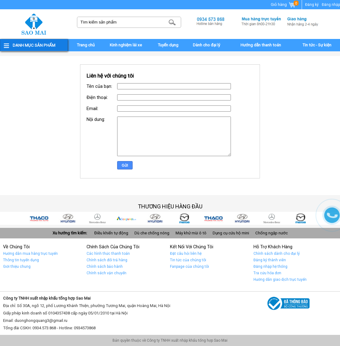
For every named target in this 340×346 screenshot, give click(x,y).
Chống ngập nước (271, 233)
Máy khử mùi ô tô (191, 233)
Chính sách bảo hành (105, 266)
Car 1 (272, 218)
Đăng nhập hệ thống (270, 266)
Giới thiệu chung (17, 266)
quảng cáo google (127, 218)
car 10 (301, 218)
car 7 (98, 218)
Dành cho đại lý (206, 45)
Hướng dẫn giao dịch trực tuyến (280, 279)
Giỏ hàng (283, 5)
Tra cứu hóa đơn (267, 273)
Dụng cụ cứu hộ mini (231, 233)
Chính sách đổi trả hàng (107, 260)
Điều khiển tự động (111, 233)
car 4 (185, 218)
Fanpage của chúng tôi (189, 266)
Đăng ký (312, 4)
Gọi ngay (332, 215)
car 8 (69, 218)
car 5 (156, 218)
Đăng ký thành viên (269, 260)
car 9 (39, 218)
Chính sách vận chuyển (106, 273)
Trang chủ (86, 45)
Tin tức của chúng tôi (188, 260)
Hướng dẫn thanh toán (260, 45)
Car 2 (243, 218)
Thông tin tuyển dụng (21, 260)
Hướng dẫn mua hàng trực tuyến (30, 253)
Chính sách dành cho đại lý (276, 253)
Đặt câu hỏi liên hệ (186, 253)
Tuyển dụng (168, 45)
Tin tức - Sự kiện (316, 45)
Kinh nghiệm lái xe (126, 45)
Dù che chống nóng (151, 233)
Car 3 (214, 218)
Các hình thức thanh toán (108, 253)
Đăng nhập (331, 4)
